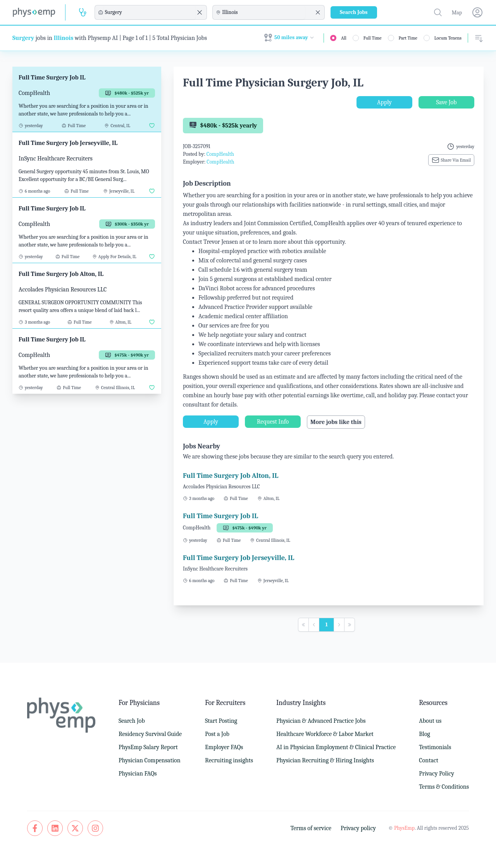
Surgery (23, 37)
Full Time (372, 38)
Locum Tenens (448, 38)
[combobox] (149, 12)
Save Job (446, 102)
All (343, 38)
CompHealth (220, 154)
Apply (384, 102)
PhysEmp (404, 828)
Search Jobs (354, 12)
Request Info (273, 421)
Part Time (408, 38)
